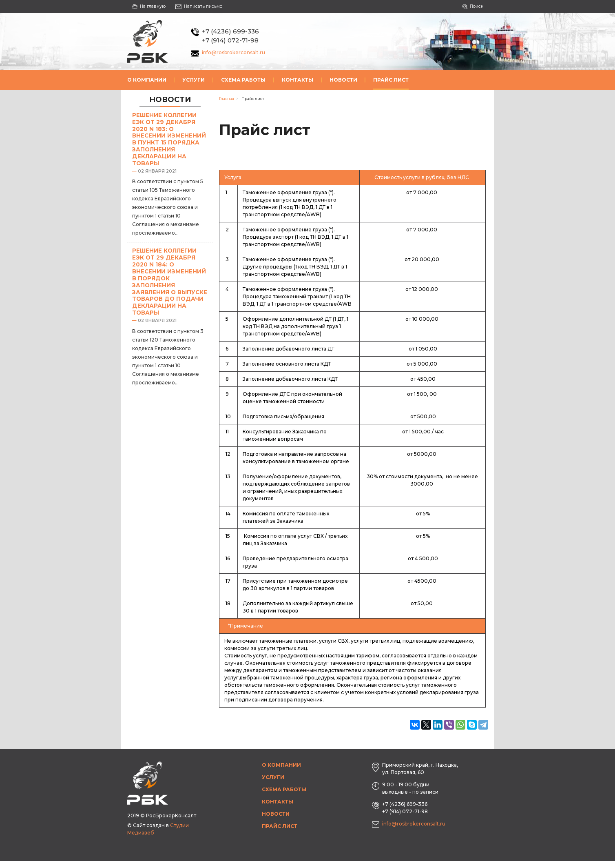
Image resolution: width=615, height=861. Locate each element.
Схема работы (243, 80)
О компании (146, 80)
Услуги (193, 80)
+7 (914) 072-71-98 (230, 40)
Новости (343, 80)
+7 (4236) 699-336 (230, 31)
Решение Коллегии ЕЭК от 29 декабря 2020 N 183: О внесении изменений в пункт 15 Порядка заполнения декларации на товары (169, 139)
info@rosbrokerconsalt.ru (233, 52)
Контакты (297, 80)
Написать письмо (198, 6)
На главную (149, 6)
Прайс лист (391, 80)
